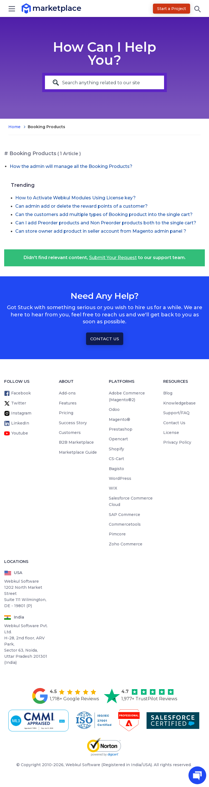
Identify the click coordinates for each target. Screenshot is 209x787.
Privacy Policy (177, 442)
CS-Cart (116, 458)
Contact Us (104, 338)
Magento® (119, 419)
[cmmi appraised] (39, 720)
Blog (167, 393)
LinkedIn (20, 423)
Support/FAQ (176, 412)
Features (68, 403)
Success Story (73, 422)
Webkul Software (83, 764)
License (171, 432)
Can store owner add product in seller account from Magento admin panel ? (100, 231)
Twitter (18, 403)
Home (14, 126)
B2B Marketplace (76, 442)
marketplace (32, 8)
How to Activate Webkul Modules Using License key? (75, 197)
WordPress (120, 478)
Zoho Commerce (125, 544)
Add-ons (67, 393)
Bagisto (116, 468)
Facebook (21, 393)
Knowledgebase (179, 403)
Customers (70, 432)
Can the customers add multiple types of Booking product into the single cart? (104, 214)
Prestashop (120, 429)
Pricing (66, 412)
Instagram (21, 413)
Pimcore (117, 534)
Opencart (118, 438)
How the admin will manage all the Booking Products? (71, 166)
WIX (113, 488)
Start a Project (171, 8)
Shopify (116, 448)
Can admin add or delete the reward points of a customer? (81, 206)
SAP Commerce (124, 514)
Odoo (114, 409)
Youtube (19, 433)
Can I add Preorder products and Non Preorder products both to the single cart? (105, 222)
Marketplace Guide (78, 452)
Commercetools (125, 524)
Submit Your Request (113, 257)
